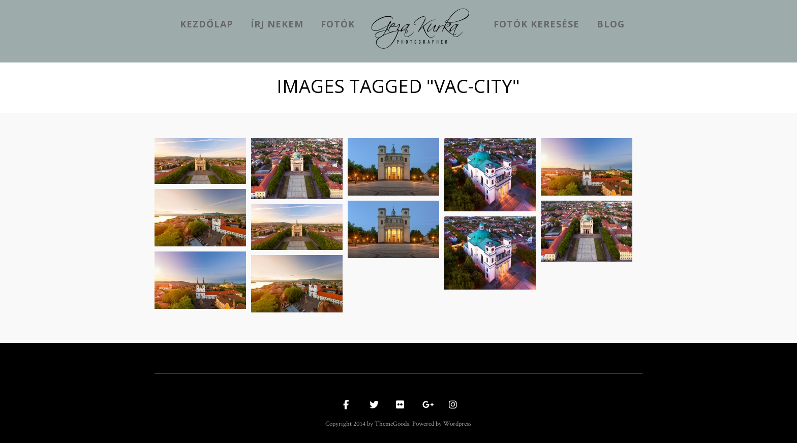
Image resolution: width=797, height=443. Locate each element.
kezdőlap (206, 24)
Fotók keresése (536, 24)
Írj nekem (277, 24)
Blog (611, 24)
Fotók (338, 24)
